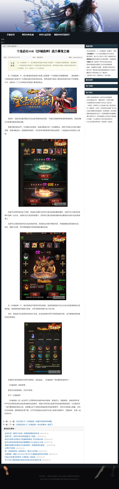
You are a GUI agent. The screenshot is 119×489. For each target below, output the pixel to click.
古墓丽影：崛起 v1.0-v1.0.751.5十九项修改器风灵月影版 (26, 454)
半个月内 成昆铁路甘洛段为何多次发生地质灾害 (23, 460)
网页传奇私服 (28, 35)
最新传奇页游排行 (62, 35)
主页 (4, 46)
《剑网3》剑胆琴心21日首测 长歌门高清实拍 (101, 105)
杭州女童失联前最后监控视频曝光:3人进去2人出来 (24, 442)
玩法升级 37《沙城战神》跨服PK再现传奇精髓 (34, 421)
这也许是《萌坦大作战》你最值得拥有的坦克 (22, 433)
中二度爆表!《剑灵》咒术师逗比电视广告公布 (102, 108)
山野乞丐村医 (10, 448)
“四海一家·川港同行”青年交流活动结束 (99, 62)
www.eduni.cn (74, 479)
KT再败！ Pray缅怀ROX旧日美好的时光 (99, 119)
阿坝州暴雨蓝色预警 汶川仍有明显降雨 (99, 64)
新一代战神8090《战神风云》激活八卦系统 (21, 451)
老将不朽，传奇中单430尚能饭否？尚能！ (21, 436)
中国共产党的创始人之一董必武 (97, 73)
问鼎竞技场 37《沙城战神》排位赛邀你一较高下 (34, 425)
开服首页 (11, 35)
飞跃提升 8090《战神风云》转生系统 (99, 75)
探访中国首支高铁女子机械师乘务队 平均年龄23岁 (24, 439)
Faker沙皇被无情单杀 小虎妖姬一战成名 (20, 457)
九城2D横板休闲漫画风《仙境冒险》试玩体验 (101, 111)
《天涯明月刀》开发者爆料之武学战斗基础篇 (101, 116)
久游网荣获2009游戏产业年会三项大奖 (99, 103)
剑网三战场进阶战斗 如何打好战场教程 (99, 97)
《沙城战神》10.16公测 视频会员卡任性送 (100, 54)
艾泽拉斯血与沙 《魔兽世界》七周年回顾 (100, 100)
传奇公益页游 (45, 35)
